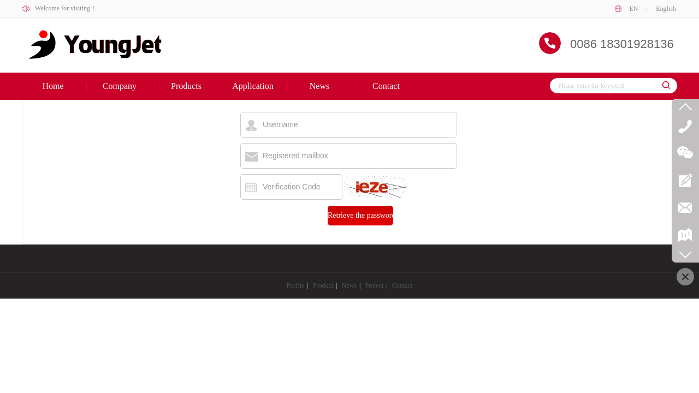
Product (323, 285)
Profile (296, 285)
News (349, 285)
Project (374, 285)
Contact (402, 285)
